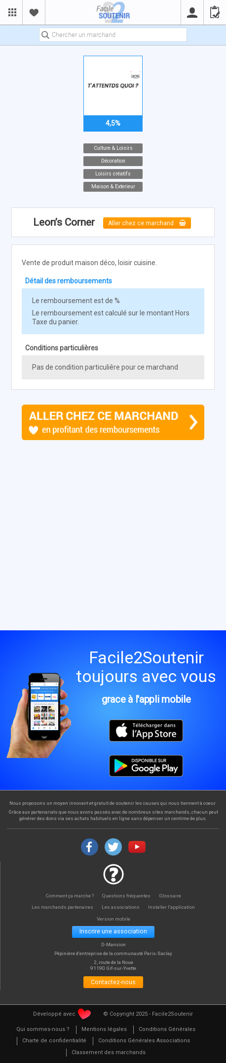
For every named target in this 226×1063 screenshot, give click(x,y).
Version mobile (113, 918)
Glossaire (171, 895)
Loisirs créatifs (113, 174)
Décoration (113, 161)
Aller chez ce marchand (147, 223)
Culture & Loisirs (113, 148)
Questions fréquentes (127, 895)
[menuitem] (43, 1032)
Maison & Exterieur (113, 186)
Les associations (121, 907)
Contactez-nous (113, 983)
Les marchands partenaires (60, 907)
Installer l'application (174, 907)
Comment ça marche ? (68, 895)
